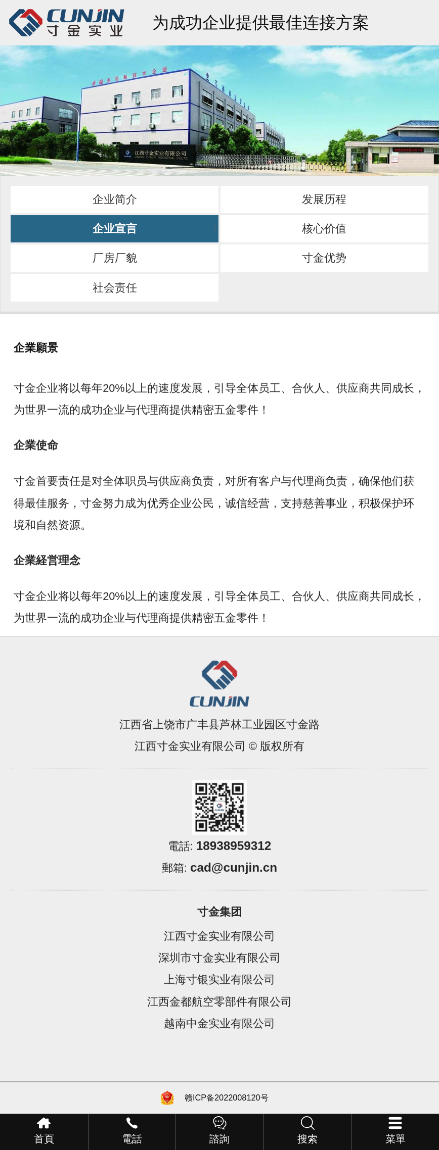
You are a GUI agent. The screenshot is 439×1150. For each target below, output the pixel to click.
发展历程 (324, 199)
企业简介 (115, 199)
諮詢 (219, 1138)
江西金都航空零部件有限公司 (219, 1019)
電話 (132, 1138)
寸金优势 (324, 258)
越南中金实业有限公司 (219, 1041)
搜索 (307, 1138)
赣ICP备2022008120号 (227, 1097)
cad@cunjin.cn (233, 885)
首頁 (44, 1138)
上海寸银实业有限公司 (219, 997)
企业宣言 (115, 228)
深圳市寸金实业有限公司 (219, 975)
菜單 (395, 1138)
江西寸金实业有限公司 (219, 953)
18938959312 (234, 863)
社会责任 (115, 287)
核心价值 (324, 228)
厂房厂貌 (115, 258)
